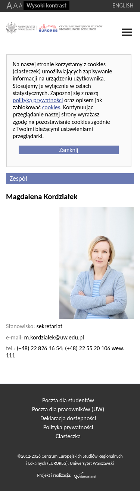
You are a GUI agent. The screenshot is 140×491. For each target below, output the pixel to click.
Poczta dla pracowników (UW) (68, 409)
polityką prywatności (38, 100)
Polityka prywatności (68, 427)
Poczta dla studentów (68, 400)
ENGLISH (122, 5)
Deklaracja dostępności (68, 418)
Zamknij (68, 149)
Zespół (18, 178)
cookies (51, 107)
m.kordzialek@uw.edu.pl (54, 337)
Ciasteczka (68, 436)
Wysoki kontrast (46, 5)
